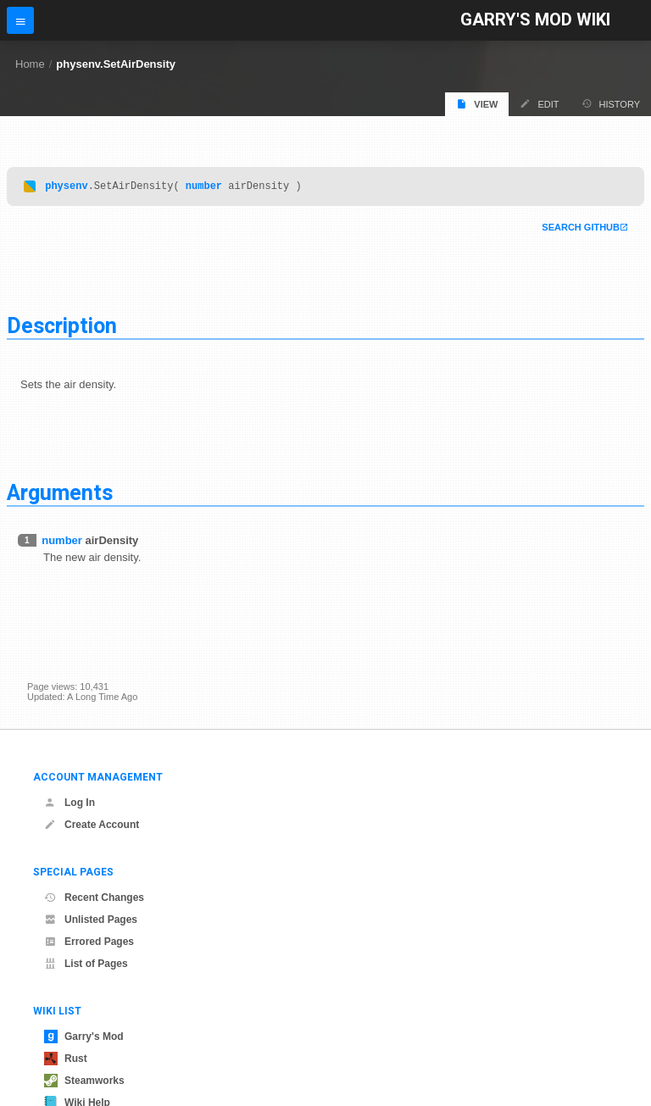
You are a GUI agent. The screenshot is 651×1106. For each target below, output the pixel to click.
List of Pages (86, 963)
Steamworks (84, 1080)
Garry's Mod (84, 1036)
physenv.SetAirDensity (115, 64)
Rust (65, 1058)
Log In (69, 802)
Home (30, 64)
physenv (66, 188)
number (204, 188)
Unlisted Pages (90, 919)
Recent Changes (94, 897)
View (477, 103)
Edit (539, 103)
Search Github (581, 230)
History (611, 103)
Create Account (91, 824)
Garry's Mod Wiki (535, 20)
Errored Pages (89, 941)
